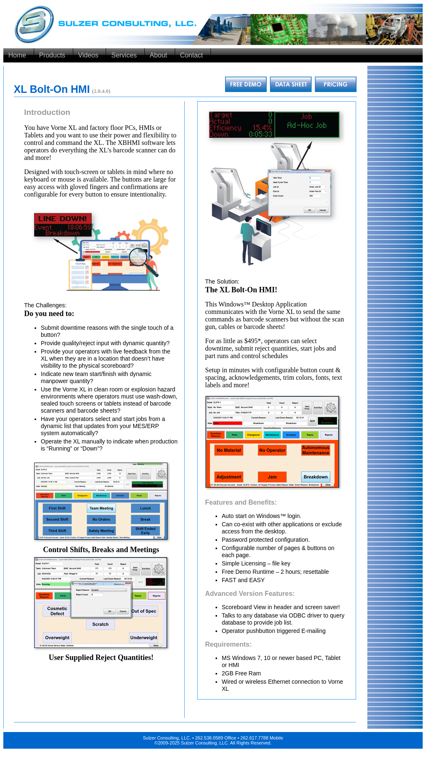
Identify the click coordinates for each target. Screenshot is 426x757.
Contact (191, 55)
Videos (88, 55)
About (158, 55)
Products (52, 55)
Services (123, 55)
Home (17, 55)
